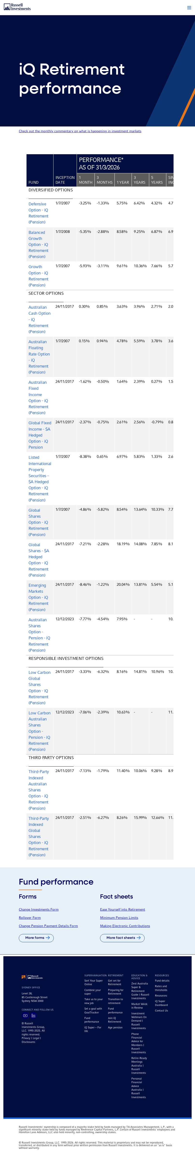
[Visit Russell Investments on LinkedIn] (33, 1015)
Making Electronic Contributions (125, 926)
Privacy (26, 1038)
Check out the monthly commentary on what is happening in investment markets (80, 131)
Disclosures (28, 1042)
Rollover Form (30, 918)
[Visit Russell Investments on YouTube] (25, 1015)
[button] (189, 8)
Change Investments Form (39, 909)
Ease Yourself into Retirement (122, 909)
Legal (36, 1038)
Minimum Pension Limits (119, 918)
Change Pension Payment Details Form (48, 926)
